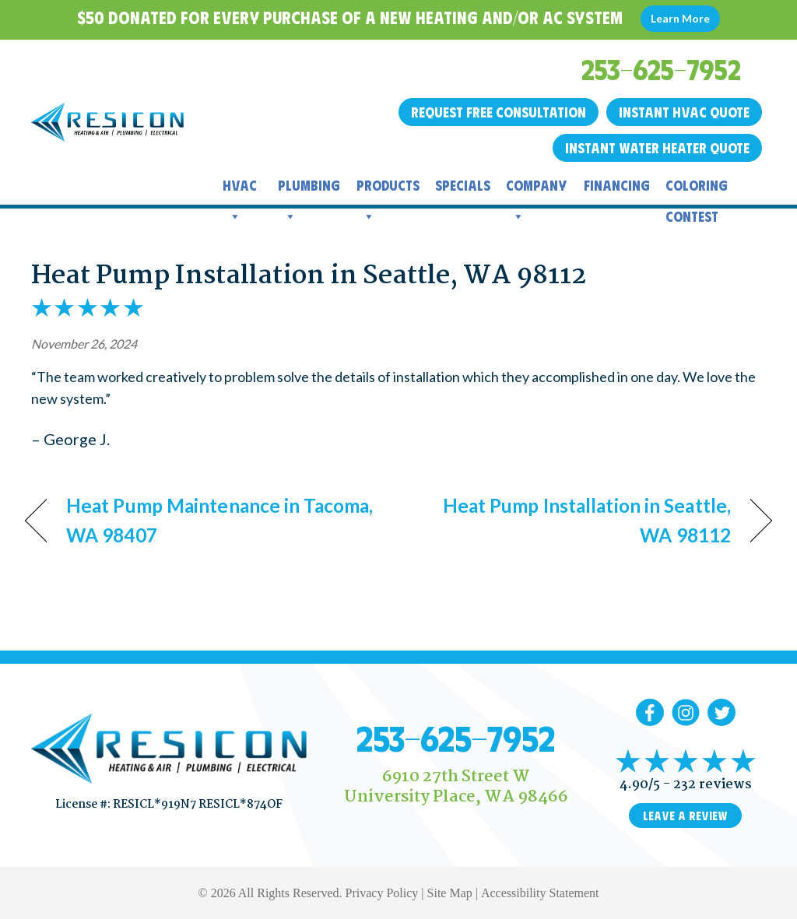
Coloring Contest (696, 189)
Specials (462, 185)
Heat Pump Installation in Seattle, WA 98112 (308, 276)
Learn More (680, 18)
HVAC (240, 189)
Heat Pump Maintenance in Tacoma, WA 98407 (219, 520)
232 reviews (712, 784)
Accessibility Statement (540, 893)
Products (388, 189)
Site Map (449, 893)
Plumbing (309, 189)
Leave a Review (685, 816)
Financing (617, 185)
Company (536, 189)
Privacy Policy (382, 893)
